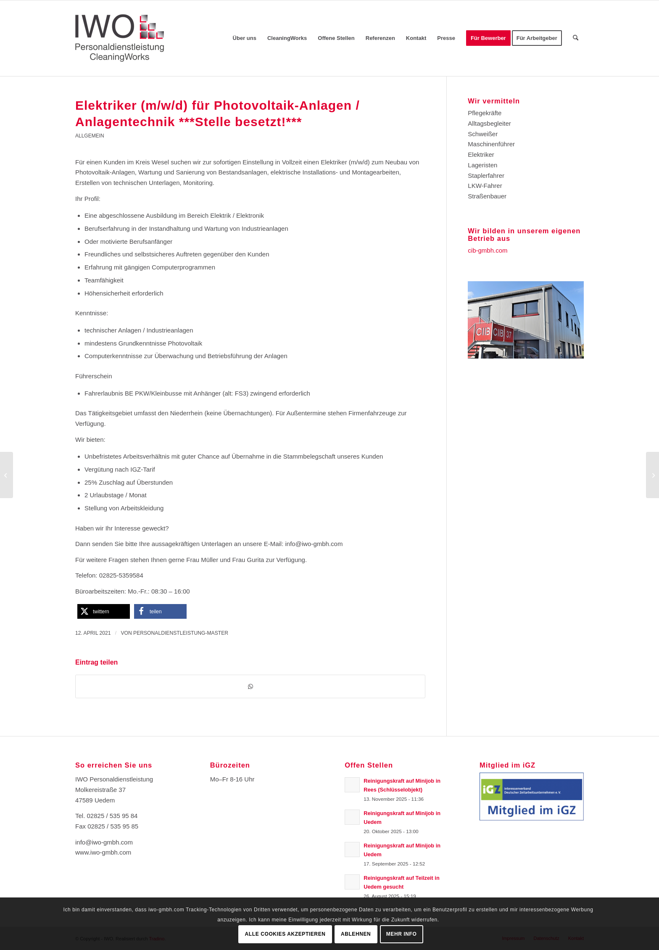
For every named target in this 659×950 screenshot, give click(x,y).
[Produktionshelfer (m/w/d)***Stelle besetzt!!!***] (652, 475)
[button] (103, 611)
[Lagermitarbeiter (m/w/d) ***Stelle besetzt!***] (6, 475)
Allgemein (89, 136)
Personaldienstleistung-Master (180, 633)
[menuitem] (244, 38)
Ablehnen (356, 934)
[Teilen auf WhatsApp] (250, 686)
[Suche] (575, 38)
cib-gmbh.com (487, 250)
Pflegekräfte (484, 112)
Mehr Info (401, 934)
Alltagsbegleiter (489, 123)
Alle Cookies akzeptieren (285, 934)
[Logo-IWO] (119, 38)
